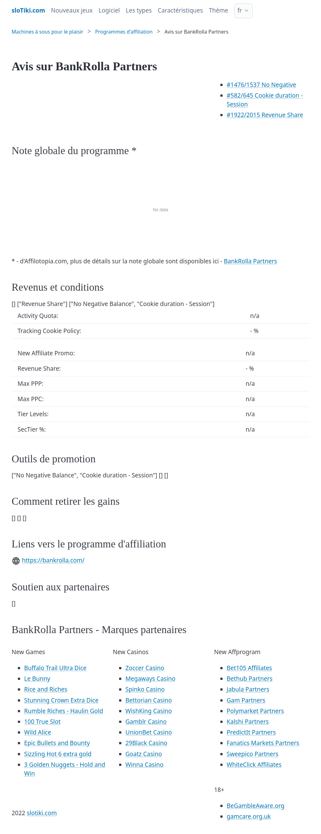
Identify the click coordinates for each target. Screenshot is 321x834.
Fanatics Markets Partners (263, 743)
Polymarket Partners (255, 711)
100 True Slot (42, 722)
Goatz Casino (143, 754)
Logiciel (109, 10)
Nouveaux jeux (72, 10)
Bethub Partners (249, 679)
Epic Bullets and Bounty (57, 743)
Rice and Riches (45, 689)
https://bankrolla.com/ (53, 560)
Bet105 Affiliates (249, 668)
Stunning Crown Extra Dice (61, 700)
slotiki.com (42, 813)
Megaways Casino (150, 679)
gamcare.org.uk (249, 816)
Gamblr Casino (146, 722)
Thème (218, 10)
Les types (139, 10)
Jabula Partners (248, 689)
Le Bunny (37, 679)
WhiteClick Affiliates (254, 765)
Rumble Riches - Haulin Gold (63, 711)
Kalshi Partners (248, 722)
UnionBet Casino (148, 732)
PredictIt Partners (251, 732)
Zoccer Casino (144, 668)
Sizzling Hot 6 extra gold (58, 754)
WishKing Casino (148, 711)
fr (239, 10)
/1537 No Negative (261, 85)
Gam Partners (246, 700)
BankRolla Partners (250, 261)
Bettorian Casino (148, 700)
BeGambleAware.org (255, 806)
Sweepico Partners (252, 754)
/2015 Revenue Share (265, 115)
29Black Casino (146, 743)
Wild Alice (37, 732)
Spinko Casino (145, 689)
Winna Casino (144, 765)
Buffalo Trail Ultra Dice (55, 668)
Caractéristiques (180, 10)
